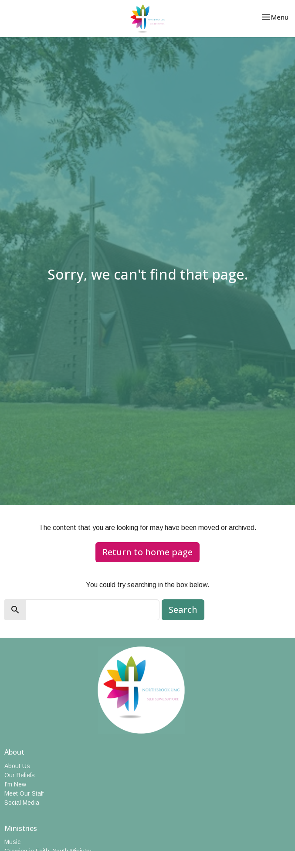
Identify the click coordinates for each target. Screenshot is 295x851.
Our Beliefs (19, 775)
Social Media (21, 802)
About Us (17, 765)
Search (183, 609)
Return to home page (147, 552)
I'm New (15, 784)
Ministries (20, 828)
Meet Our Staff (24, 793)
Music (12, 841)
